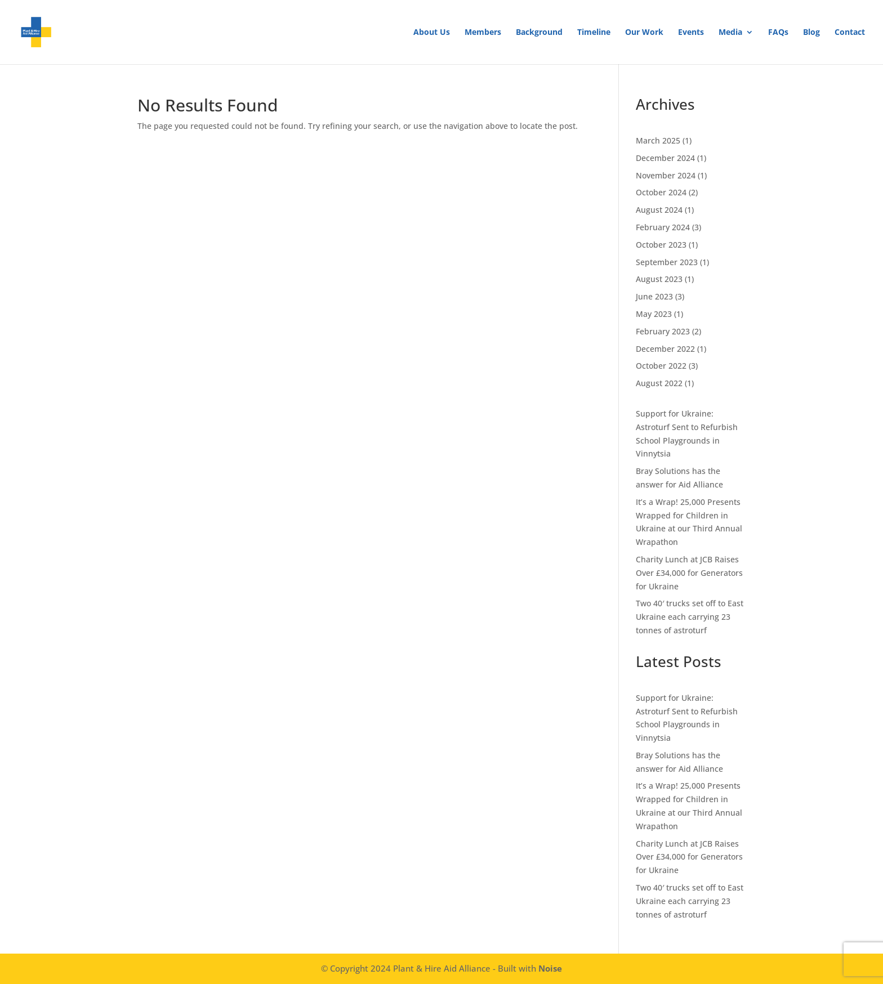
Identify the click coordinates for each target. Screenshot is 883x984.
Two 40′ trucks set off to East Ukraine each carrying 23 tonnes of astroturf (689, 617)
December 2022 (665, 348)
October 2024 (661, 192)
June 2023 (654, 296)
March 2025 (658, 140)
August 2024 (659, 209)
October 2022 (661, 365)
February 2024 (663, 227)
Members (483, 32)
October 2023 (661, 244)
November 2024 (665, 175)
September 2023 (667, 262)
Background (539, 32)
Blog (811, 32)
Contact (850, 32)
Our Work (644, 32)
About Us (431, 32)
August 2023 (659, 279)
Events (691, 32)
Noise (550, 968)
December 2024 (665, 158)
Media (730, 32)
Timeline (593, 32)
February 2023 (663, 331)
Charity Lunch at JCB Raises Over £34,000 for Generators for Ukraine (689, 573)
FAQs (778, 32)
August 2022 (659, 383)
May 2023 (654, 313)
